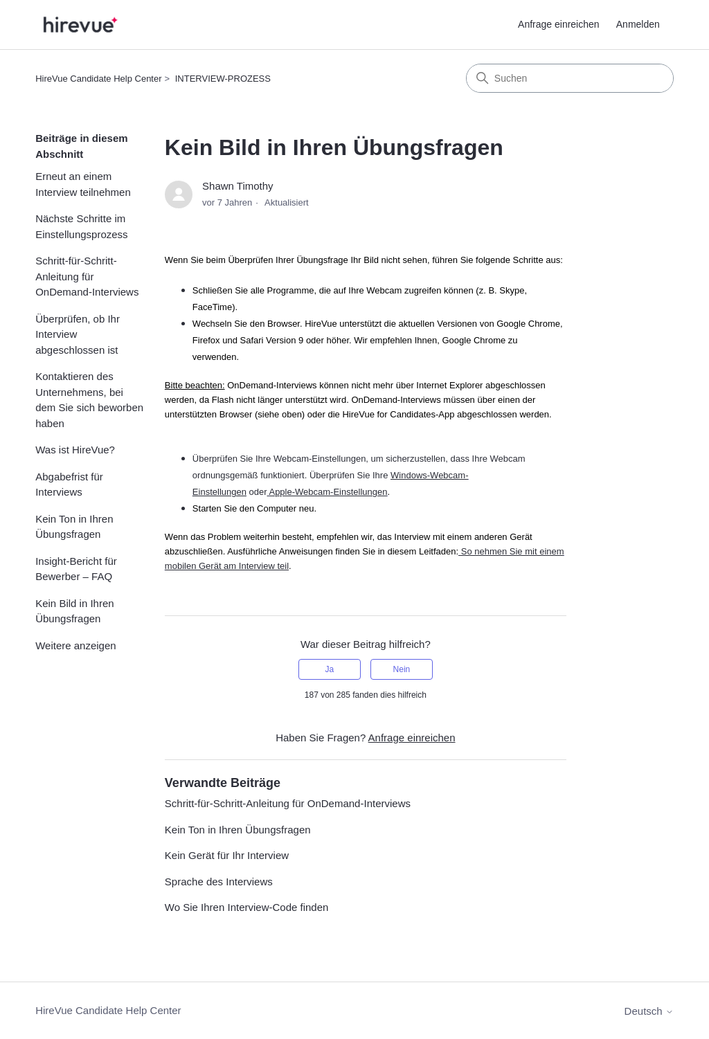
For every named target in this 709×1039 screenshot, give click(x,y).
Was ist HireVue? (75, 449)
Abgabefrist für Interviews (69, 484)
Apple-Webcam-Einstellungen (328, 492)
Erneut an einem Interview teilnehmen (83, 184)
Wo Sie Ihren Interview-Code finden (247, 907)
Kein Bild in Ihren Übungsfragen (74, 611)
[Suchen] (570, 78)
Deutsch (649, 1011)
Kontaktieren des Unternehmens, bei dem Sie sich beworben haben (89, 399)
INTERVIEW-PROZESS (223, 78)
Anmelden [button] (638, 24)
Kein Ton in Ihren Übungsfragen (74, 527)
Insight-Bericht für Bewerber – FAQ (76, 569)
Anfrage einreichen (559, 24)
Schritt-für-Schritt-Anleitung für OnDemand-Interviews (86, 276)
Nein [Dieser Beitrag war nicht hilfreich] (402, 669)
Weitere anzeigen (75, 645)
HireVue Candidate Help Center (98, 78)
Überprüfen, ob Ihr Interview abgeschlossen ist (77, 334)
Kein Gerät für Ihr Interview (227, 855)
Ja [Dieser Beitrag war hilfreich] (329, 669)
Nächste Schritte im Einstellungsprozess (81, 226)
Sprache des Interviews (219, 881)
